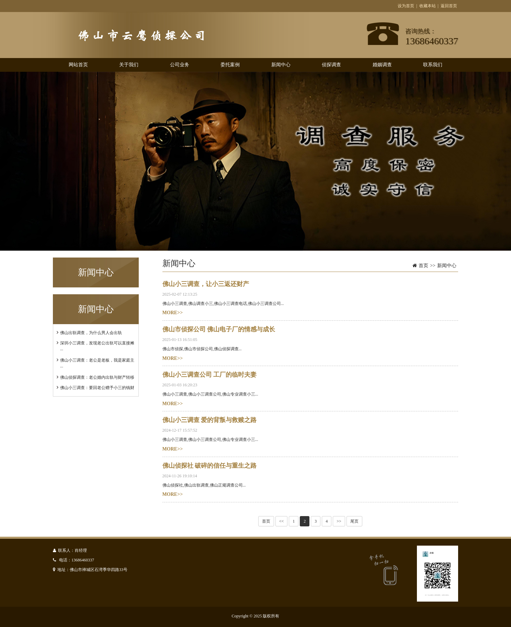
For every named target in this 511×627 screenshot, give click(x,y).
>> (339, 521)
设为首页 (406, 5)
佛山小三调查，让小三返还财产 (205, 284)
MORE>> (172, 312)
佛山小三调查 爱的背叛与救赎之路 (209, 420)
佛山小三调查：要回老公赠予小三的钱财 (97, 387)
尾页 (354, 521)
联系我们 (432, 64)
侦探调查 (331, 64)
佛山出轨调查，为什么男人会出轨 (91, 332)
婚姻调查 (382, 64)
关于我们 (128, 64)
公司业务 (179, 64)
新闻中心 (281, 64)
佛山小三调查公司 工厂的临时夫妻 (209, 374)
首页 (423, 265)
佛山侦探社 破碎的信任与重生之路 (209, 465)
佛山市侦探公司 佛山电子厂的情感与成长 (218, 329)
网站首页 (78, 64)
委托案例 (230, 64)
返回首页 (449, 5)
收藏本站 (427, 5)
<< (281, 521)
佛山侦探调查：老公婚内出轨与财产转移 (97, 377)
